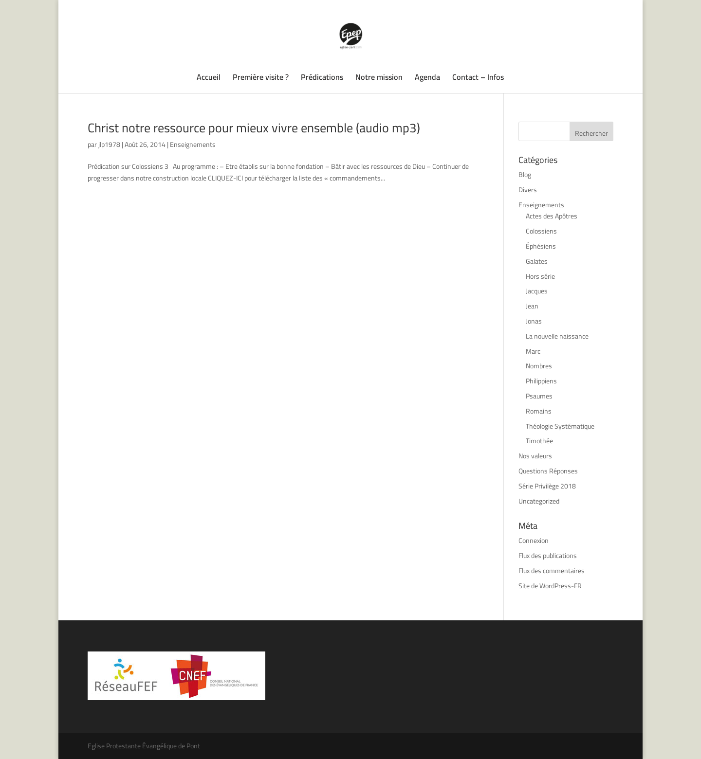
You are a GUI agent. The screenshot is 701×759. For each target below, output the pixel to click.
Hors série (540, 276)
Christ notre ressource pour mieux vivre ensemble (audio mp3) (254, 128)
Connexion (533, 540)
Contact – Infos (478, 78)
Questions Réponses (548, 471)
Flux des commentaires (551, 570)
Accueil (209, 78)
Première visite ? (261, 78)
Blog (524, 174)
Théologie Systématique (560, 426)
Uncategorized (538, 501)
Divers (527, 189)
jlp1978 (109, 144)
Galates (537, 261)
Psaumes (539, 396)
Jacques (537, 291)
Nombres (539, 366)
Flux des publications (547, 555)
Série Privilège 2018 (547, 486)
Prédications (322, 78)
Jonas (534, 321)
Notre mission (379, 78)
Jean (532, 306)
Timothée (539, 440)
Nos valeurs (535, 456)
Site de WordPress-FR (550, 585)
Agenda (427, 78)
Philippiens (541, 381)
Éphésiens (541, 246)
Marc (533, 351)
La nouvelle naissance (557, 336)
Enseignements (193, 144)
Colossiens (541, 231)
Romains (539, 411)
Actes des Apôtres (551, 216)
